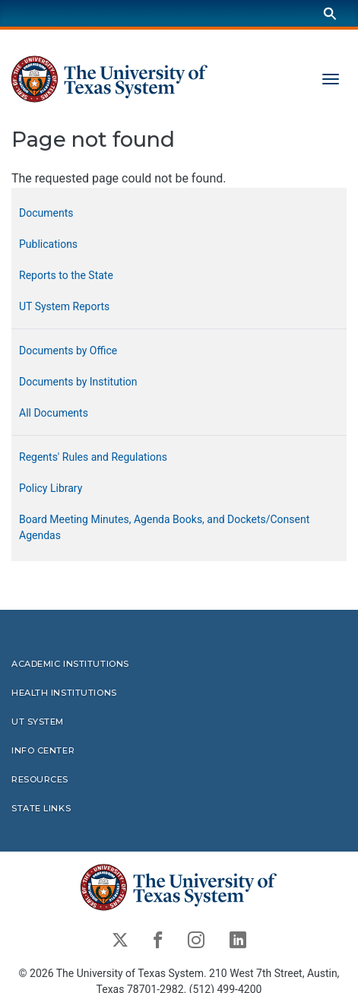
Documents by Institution (78, 382)
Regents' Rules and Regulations (93, 457)
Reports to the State (66, 275)
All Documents (53, 413)
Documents (46, 213)
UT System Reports (64, 306)
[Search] (330, 13)
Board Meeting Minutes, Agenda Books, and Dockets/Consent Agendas (164, 527)
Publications (48, 244)
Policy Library (50, 488)
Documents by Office (68, 350)
